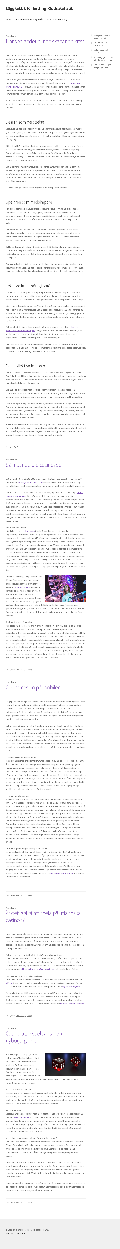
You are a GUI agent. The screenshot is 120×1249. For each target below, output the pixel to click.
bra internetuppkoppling (61, 873)
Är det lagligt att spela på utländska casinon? (43, 916)
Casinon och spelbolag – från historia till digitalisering (41, 19)
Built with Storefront (16, 1233)
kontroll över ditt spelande (72, 1003)
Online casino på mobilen (33, 687)
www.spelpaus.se (21, 1117)
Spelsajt (28, 669)
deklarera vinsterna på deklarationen (37, 969)
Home (8, 19)
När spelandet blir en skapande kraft (45, 41)
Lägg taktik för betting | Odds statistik (39, 8)
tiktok (9, 982)
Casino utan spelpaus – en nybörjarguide (34, 1037)
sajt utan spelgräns (71, 986)
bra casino (30, 531)
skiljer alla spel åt (22, 587)
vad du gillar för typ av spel (30, 482)
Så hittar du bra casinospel (34, 464)
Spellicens (18, 447)
